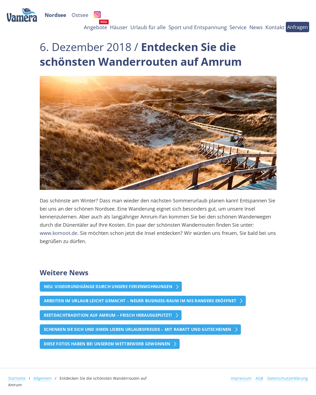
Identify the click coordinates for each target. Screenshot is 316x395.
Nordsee (55, 15)
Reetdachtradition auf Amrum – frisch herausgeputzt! (108, 315)
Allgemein (42, 378)
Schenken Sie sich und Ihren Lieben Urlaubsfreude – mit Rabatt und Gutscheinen (137, 329)
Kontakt (274, 27)
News (256, 27)
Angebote (95, 27)
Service (238, 27)
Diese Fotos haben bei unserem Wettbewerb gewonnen (107, 343)
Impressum (241, 378)
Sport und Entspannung (197, 27)
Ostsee (80, 15)
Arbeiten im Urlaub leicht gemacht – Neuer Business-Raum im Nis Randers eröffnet (140, 300)
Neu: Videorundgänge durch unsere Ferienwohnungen (108, 286)
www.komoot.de (58, 233)
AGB (259, 378)
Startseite (17, 378)
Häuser (119, 27)
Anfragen (297, 27)
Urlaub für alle (148, 27)
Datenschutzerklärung (287, 378)
